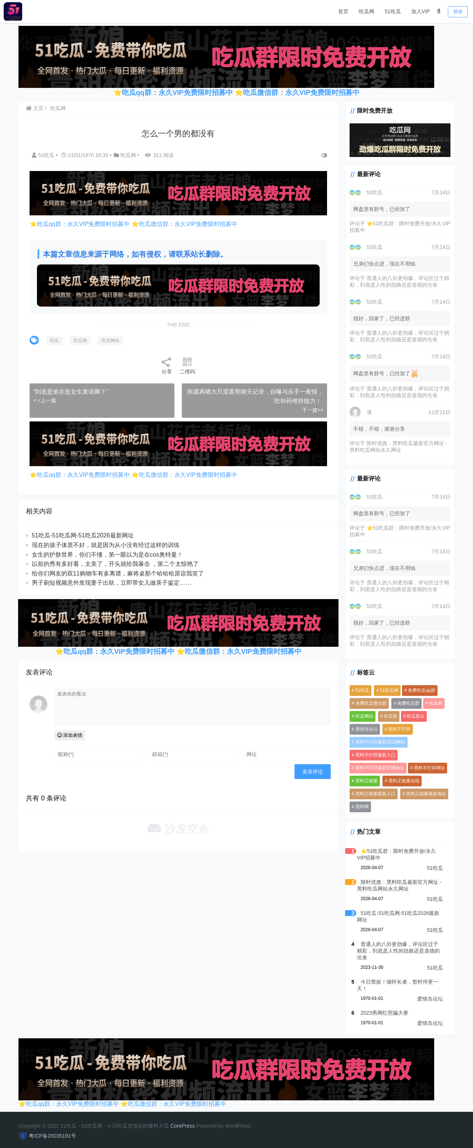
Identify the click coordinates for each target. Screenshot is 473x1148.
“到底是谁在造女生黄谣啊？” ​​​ (72, 390)
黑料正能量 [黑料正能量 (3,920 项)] (364, 781)
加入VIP (420, 11)
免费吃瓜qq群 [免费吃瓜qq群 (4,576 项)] (419, 691)
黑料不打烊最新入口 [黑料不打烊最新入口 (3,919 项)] (373, 755)
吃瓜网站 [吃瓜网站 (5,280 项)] (362, 717)
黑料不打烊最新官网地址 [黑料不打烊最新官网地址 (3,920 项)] (377, 768)
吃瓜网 (366, 11)
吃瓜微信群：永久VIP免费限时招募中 (301, 92)
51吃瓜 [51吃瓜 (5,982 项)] (360, 691)
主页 (35, 108)
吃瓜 (54, 339)
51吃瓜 (393, 11)
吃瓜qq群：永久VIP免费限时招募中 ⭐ (182, 92)
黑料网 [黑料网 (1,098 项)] (359, 807)
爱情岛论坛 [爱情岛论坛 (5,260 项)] (364, 729)
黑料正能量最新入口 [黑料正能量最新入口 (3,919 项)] (373, 794)
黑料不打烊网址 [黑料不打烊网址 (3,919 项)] (427, 768)
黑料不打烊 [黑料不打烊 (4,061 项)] (397, 729)
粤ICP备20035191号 (52, 1130)
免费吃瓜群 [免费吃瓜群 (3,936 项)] (406, 704)
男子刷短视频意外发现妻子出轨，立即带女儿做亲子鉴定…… (112, 581)
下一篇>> (309, 409)
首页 (343, 11)
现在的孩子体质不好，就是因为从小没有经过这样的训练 (106, 543)
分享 (165, 365)
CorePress (182, 1120)
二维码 (186, 365)
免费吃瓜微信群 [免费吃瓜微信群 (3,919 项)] (368, 704)
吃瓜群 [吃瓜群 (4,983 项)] (388, 717)
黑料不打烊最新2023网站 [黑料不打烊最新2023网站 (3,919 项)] (378, 742)
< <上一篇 (45, 400)
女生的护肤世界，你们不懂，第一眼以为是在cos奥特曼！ (107, 553)
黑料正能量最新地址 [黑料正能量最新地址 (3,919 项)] (424, 794)
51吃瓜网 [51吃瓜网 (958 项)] (387, 691)
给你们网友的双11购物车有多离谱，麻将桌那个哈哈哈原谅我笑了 (118, 572)
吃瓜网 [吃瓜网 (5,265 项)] (433, 704)
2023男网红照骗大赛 (382, 1007)
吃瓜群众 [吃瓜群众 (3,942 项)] (413, 717)
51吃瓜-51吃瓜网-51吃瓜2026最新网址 (83, 534)
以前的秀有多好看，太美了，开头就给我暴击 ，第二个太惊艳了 (115, 562)
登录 (458, 11)
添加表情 (70, 733)
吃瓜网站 (111, 339)
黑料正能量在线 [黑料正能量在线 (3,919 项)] (401, 781)
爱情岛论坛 (430, 993)
